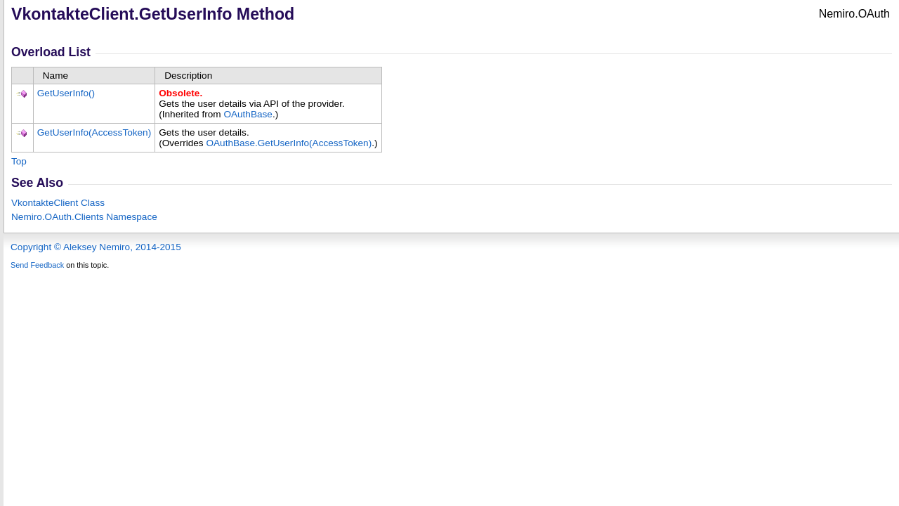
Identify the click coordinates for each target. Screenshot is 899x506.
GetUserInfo (66, 93)
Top (19, 161)
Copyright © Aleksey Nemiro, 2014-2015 (96, 247)
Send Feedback (37, 265)
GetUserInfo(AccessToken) (94, 132)
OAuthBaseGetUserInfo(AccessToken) (289, 143)
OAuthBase (248, 114)
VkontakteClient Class (58, 202)
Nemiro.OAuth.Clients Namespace (84, 217)
